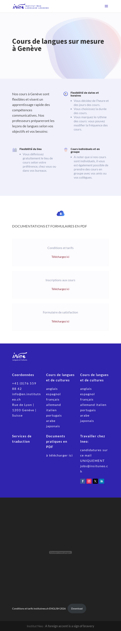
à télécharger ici (59, 455)
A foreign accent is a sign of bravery (69, 626)
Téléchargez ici (60, 256)
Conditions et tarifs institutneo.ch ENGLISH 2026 (39, 608)
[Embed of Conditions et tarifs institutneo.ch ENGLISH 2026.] (60, 552)
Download (77, 608)
